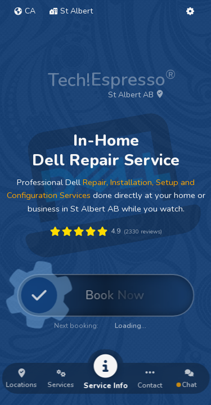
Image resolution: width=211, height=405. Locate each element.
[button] (24, 11)
